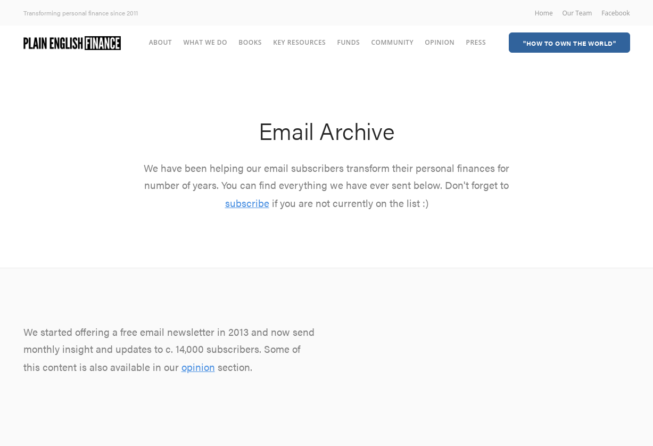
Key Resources (299, 42)
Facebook (615, 13)
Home (544, 13)
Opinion (439, 42)
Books (250, 42)
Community (392, 42)
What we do (205, 42)
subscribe (247, 203)
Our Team (577, 13)
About (160, 42)
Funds (348, 42)
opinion (198, 367)
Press (476, 42)
